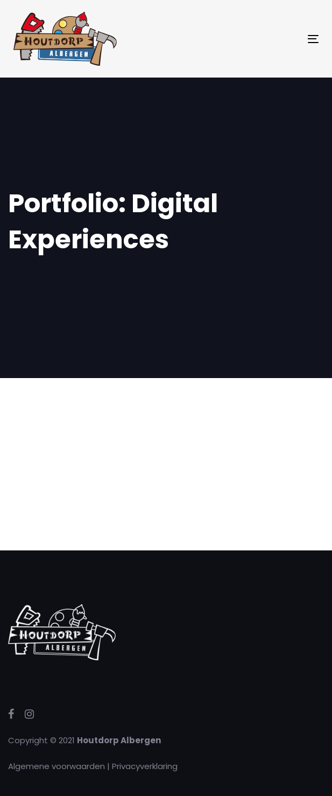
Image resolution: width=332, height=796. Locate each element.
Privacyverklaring (145, 766)
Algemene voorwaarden (56, 766)
